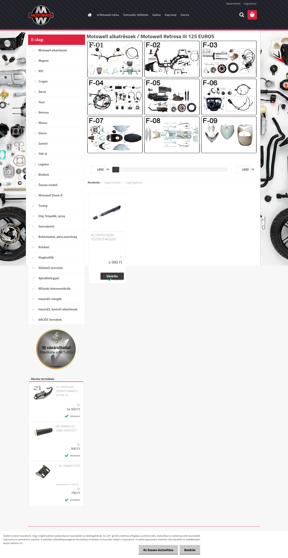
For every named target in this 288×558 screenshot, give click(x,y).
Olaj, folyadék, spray (51, 216)
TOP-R (42, 154)
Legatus (43, 164)
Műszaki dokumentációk (54, 288)
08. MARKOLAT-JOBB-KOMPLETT (66, 428)
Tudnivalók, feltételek (135, 15)
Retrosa (43, 112)
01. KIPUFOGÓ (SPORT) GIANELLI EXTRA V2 (67, 391)
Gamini (43, 143)
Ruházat (43, 247)
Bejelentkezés (233, 3)
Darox (42, 91)
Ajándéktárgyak (48, 278)
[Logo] (56, 15)
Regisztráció (250, 3)
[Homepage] (89, 15)
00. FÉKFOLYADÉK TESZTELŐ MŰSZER (103, 237)
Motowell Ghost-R (50, 195)
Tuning (42, 205)
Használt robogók (50, 299)
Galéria (156, 15)
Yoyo (41, 102)
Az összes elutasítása (157, 549)
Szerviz (185, 15)
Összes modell (47, 185)
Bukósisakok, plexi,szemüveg (57, 236)
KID (40, 71)
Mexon (42, 122)
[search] (241, 15)
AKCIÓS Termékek (50, 319)
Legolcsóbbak (112, 182)
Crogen (43, 81)
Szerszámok (46, 226)
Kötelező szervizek (50, 267)
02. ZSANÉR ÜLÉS (69, 466)
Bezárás (189, 549)
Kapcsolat (171, 15)
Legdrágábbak (133, 182)
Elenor (42, 133)
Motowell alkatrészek (52, 50)
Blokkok (43, 174)
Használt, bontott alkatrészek (57, 309)
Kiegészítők (46, 257)
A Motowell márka (108, 15)
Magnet (43, 60)
